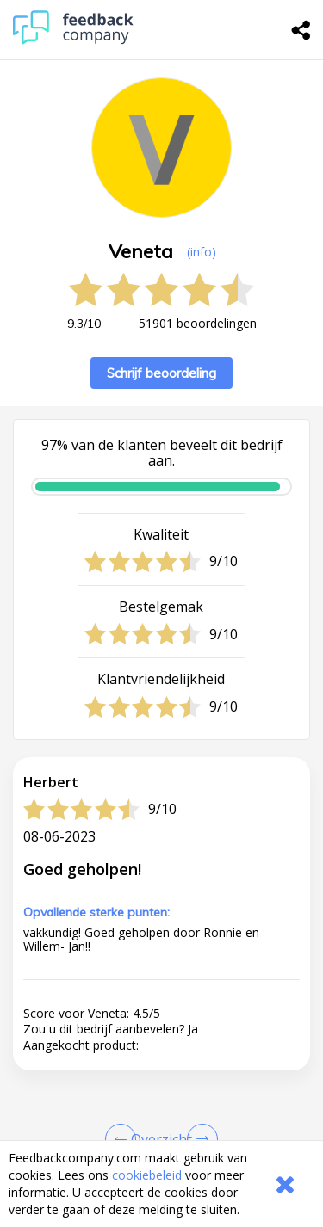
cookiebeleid (147, 1175)
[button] (161, 1118)
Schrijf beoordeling (161, 373)
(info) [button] (201, 252)
